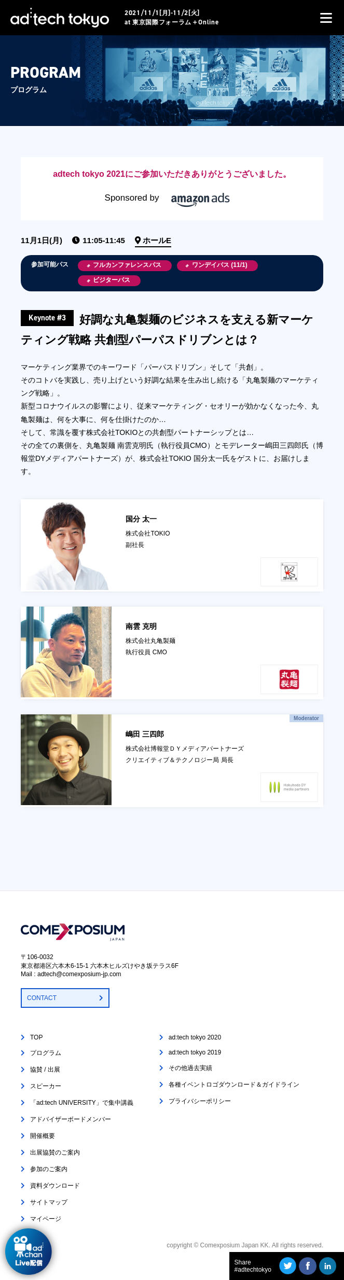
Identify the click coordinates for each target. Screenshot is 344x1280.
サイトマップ (48, 1202)
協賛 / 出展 (45, 1069)
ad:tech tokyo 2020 (195, 1037)
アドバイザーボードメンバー (70, 1119)
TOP (36, 1037)
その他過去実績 (190, 1068)
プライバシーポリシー (200, 1101)
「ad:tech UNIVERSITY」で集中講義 (81, 1102)
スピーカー (45, 1086)
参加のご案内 (48, 1169)
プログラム (45, 1053)
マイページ (45, 1218)
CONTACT (42, 998)
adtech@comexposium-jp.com (79, 974)
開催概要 (42, 1136)
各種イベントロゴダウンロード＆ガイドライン (234, 1084)
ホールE (157, 240)
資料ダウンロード (55, 1185)
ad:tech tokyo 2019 (195, 1052)
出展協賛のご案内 (55, 1152)
